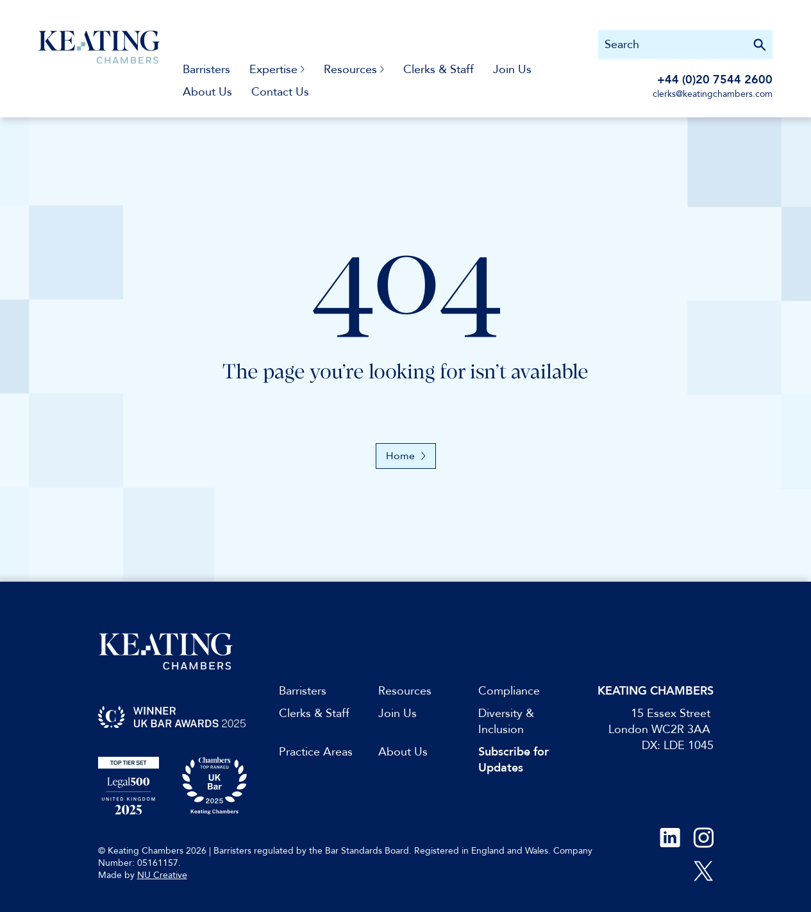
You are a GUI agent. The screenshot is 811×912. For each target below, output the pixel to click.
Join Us (512, 70)
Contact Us (280, 92)
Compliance (509, 691)
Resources (404, 691)
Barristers (206, 70)
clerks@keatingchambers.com (713, 94)
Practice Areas (316, 752)
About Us (207, 92)
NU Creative (162, 875)
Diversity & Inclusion (506, 721)
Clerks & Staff (438, 70)
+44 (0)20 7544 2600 (715, 80)
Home (406, 456)
